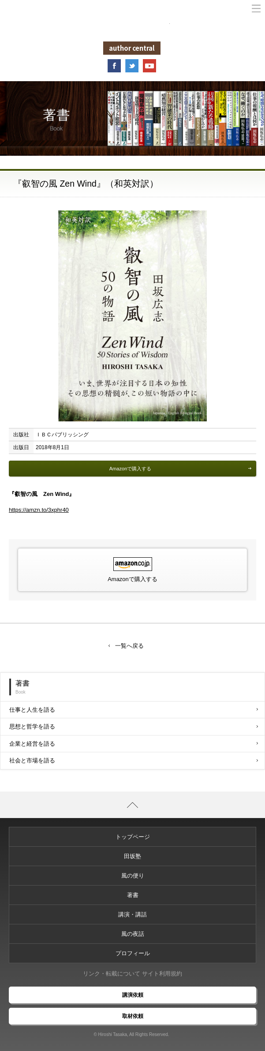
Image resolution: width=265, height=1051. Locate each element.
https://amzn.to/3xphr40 (39, 510)
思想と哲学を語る (133, 726)
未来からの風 (133, 26)
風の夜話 (132, 934)
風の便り (132, 875)
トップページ (133, 836)
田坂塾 (132, 856)
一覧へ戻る (129, 645)
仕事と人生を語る (133, 709)
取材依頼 (132, 1016)
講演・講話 (132, 914)
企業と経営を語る (133, 743)
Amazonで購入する (180, 468)
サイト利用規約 (162, 973)
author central (132, 48)
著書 (132, 895)
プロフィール (133, 953)
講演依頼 (132, 995)
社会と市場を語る (133, 760)
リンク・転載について (111, 973)
